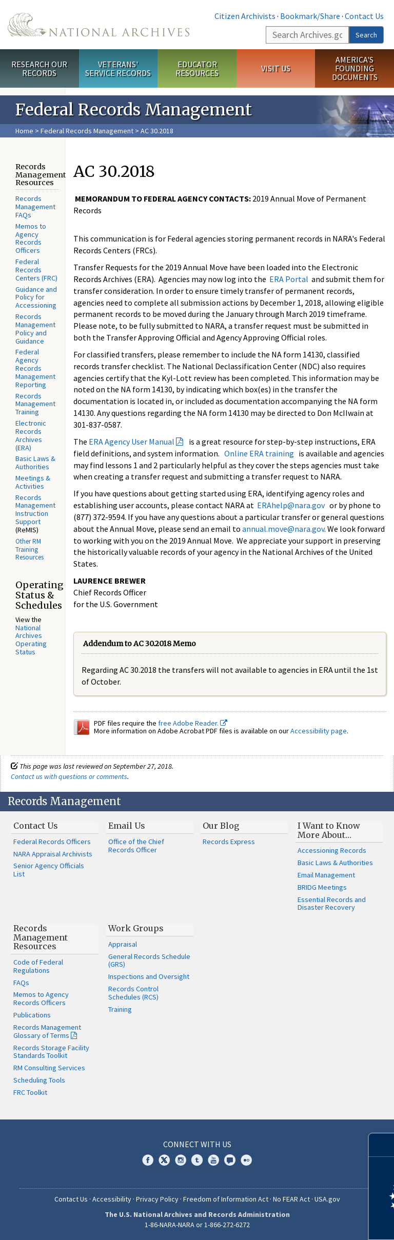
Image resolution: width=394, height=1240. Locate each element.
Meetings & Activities (32, 482)
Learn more (302, 1221)
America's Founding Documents (355, 68)
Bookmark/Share (310, 16)
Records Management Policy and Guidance (35, 328)
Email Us (126, 826)
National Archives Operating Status (31, 639)
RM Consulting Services (49, 1067)
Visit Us (275, 68)
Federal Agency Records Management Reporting (35, 368)
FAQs (21, 982)
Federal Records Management (87, 130)
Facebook (148, 1160)
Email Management (326, 874)
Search (366, 34)
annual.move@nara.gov (283, 529)
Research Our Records (39, 68)
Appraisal (122, 944)
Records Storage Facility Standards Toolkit (51, 1052)
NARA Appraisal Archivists (52, 853)
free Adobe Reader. (192, 723)
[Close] (382, 1144)
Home (24, 130)
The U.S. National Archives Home (98, 24)
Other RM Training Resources (29, 549)
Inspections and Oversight (148, 976)
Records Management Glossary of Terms (47, 1031)
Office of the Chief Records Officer (136, 845)
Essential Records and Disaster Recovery (332, 903)
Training (120, 1009)
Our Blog (221, 826)
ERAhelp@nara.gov (291, 505)
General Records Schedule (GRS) (149, 960)
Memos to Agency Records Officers (30, 238)
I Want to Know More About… (329, 830)
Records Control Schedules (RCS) (133, 993)
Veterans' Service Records (118, 68)
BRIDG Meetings (322, 887)
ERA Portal (288, 279)
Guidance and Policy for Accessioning (36, 297)
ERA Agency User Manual (131, 441)
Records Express (229, 841)
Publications (32, 1014)
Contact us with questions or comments (69, 776)
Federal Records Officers (52, 841)
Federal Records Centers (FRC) (36, 270)
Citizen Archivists (244, 16)
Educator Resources (197, 68)
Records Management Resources (40, 937)
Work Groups (136, 928)
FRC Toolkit (30, 1092)
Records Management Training (35, 404)
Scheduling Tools (39, 1080)
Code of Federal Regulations (38, 966)
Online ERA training (259, 453)
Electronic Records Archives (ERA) (30, 435)
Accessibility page (318, 730)
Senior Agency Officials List (48, 869)
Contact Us (364, 16)
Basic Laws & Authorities (35, 462)
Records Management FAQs (35, 206)
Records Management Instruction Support (35, 509)
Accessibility (111, 1199)
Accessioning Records (332, 850)
